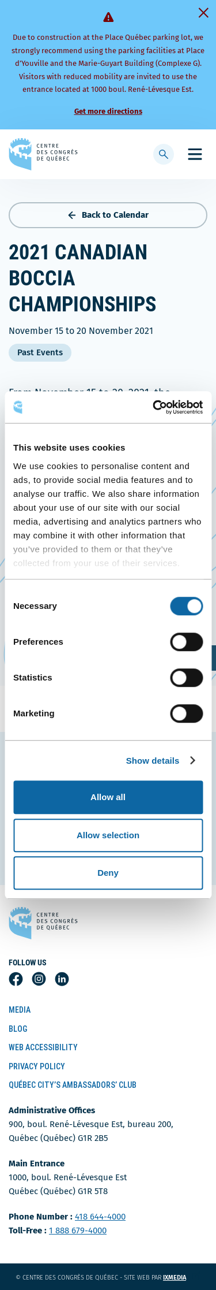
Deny (108, 873)
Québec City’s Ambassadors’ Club (73, 1085)
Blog (18, 1029)
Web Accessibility (43, 1047)
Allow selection (108, 835)
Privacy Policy (37, 1066)
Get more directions (108, 111)
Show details (153, 760)
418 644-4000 (100, 1216)
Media (20, 1009)
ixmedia (181, 1277)
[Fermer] (203, 12)
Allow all (108, 797)
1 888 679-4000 (78, 1230)
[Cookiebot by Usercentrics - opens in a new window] (154, 407)
